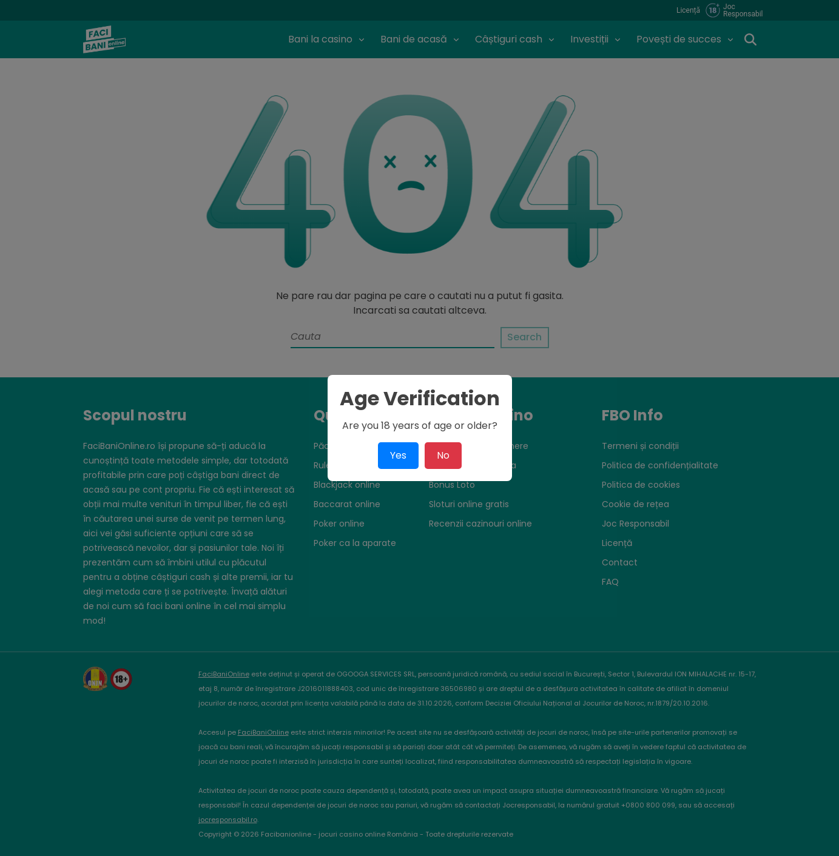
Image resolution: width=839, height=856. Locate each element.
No (443, 455)
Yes (398, 455)
